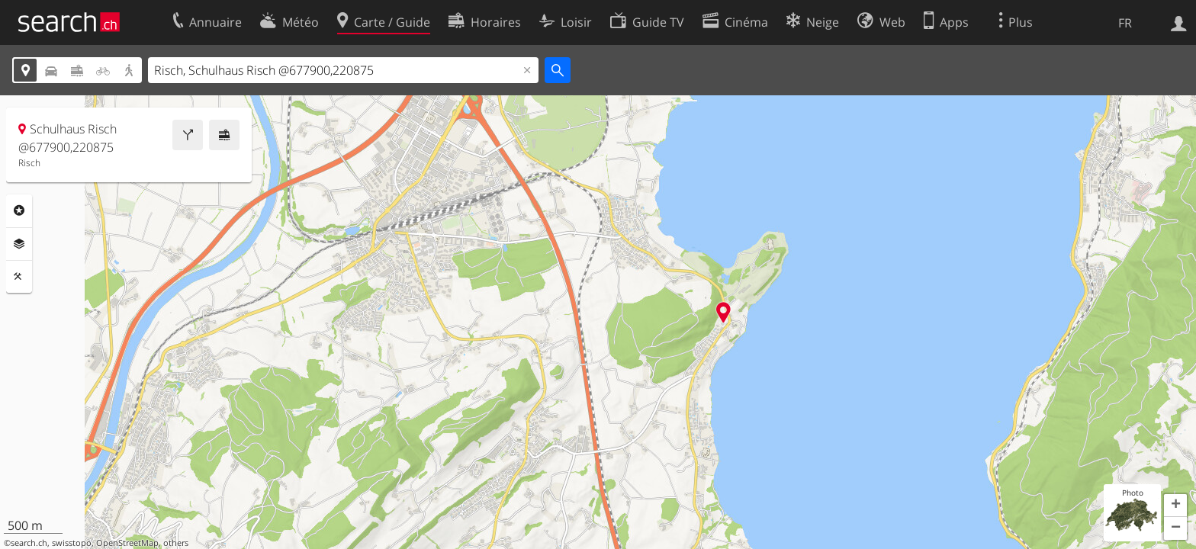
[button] (1175, 505)
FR (1125, 22)
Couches (19, 244)
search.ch (29, 543)
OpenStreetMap (127, 543)
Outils (19, 277)
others (175, 543)
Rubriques (19, 210)
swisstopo (72, 543)
